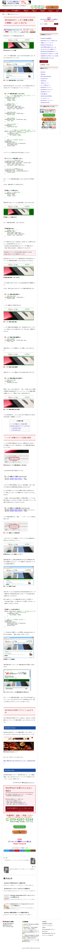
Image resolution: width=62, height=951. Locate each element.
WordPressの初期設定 (46, 38)
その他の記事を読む (44, 61)
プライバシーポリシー (47, 925)
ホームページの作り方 (47, 935)
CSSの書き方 (44, 94)
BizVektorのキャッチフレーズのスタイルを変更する (17, 888)
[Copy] (33, 851)
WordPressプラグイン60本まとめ (49, 40)
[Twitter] (6, 851)
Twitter (43, 927)
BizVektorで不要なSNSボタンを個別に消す (14, 883)
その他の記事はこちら (49, 29)
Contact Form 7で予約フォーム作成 (49, 53)
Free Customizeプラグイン (48, 929)
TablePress (43, 80)
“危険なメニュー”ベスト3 (47, 42)
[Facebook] (11, 851)
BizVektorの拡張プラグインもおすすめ (19, 426)
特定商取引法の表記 (47, 923)
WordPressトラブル (45, 91)
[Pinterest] (17, 851)
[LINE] (27, 851)
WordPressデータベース (47, 100)
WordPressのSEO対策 (46, 96)
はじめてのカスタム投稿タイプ (48, 49)
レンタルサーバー (45, 98)
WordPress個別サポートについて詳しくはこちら (19, 809)
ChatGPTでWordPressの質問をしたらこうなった (30, 925)
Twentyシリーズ (45, 83)
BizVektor (43, 72)
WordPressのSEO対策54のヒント (49, 51)
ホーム (5, 14)
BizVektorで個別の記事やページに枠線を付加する (16, 912)
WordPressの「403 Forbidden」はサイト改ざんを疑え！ (30, 928)
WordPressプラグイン (46, 87)
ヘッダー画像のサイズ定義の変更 (18, 424)
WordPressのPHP (45, 102)
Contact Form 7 (44, 78)
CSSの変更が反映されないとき (48, 47)
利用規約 (44, 921)
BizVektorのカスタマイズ (14, 14)
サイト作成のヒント (46, 85)
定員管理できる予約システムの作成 (49, 55)
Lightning (43, 74)
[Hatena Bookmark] (22, 851)
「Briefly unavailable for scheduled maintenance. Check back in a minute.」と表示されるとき (30, 937)
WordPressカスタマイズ (47, 89)
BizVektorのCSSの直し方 (47, 45)
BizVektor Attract (16, 428)
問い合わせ (45, 931)
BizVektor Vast (15, 430)
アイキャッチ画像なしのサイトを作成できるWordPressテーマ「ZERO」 (30, 932)
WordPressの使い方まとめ (47, 58)
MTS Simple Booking (46, 76)
